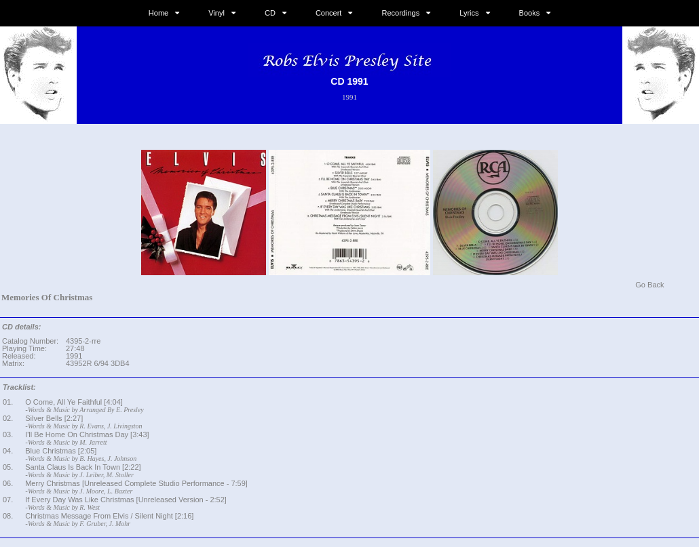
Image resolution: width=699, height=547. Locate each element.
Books (529, 13)
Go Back (649, 285)
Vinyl (216, 13)
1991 (349, 97)
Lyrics (468, 13)
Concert (329, 13)
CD (270, 13)
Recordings (401, 13)
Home (158, 13)
